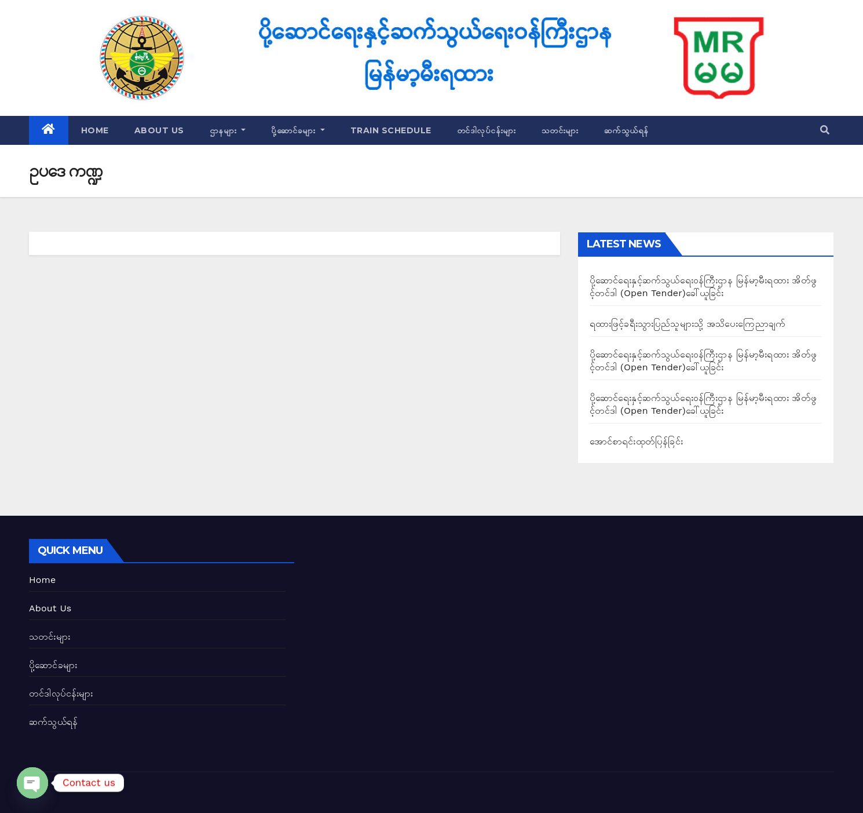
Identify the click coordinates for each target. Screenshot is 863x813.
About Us (159, 130)
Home (95, 130)
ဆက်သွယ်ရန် (626, 130)
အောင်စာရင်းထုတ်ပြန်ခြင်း (636, 441)
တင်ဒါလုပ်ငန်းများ (486, 130)
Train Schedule (391, 130)
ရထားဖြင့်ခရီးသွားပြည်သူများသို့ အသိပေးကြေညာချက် (687, 323)
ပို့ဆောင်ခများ (298, 130)
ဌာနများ (228, 130)
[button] (824, 130)
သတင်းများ (560, 130)
